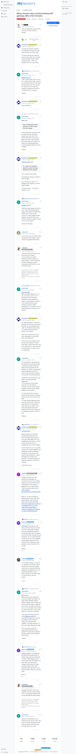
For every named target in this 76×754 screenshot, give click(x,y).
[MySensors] (7, 2)
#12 (40, 288)
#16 (40, 473)
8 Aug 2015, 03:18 (30, 593)
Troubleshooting (21, 19)
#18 (40, 558)
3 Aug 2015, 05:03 (30, 251)
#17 (40, 522)
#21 (40, 684)
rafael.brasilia (25, 73)
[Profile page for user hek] (18, 26)
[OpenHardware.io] (7, 5)
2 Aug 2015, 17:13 (30, 26)
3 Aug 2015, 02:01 (30, 159)
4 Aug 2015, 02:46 (30, 360)
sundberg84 (24, 247)
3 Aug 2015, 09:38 (30, 320)
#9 (40, 201)
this (28, 434)
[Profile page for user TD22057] (18, 474)
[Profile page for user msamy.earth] (18, 233)
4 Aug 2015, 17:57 (30, 523)
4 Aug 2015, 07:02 (30, 428)
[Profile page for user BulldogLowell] (18, 46)
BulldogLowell (25, 44)
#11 (40, 247)
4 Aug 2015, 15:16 (30, 475)
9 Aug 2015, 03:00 (30, 716)
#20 (40, 649)
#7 (40, 116)
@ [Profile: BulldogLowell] (26, 77)
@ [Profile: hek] (23, 120)
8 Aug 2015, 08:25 (30, 687)
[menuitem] (68, 2)
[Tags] (7, 14)
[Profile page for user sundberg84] (18, 249)
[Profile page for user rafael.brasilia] (18, 74)
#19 (40, 591)
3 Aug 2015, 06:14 (30, 290)
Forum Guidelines (34, 751)
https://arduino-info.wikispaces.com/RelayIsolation (31, 491)
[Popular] (7, 17)
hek (22, 24)
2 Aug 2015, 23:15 (30, 103)
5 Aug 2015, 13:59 (30, 560)
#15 (40, 427)
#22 (40, 714)
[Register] (68, 8)
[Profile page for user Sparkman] (18, 523)
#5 (40, 73)
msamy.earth (25, 232)
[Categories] (7, 8)
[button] (7, 749)
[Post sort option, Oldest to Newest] (53, 26)
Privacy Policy (44, 751)
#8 (40, 158)
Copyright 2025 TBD (23, 751)
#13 (40, 318)
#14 (40, 358)
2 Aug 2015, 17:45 (30, 46)
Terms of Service (54, 751)
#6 (40, 101)
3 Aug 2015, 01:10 (30, 118)
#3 (40, 24)
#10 (40, 232)
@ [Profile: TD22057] (25, 526)
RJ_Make (24, 558)
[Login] (68, 2)
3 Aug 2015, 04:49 (30, 233)
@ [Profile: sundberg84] (25, 292)
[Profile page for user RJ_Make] (18, 560)
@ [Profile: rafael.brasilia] (26, 162)
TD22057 (24, 473)
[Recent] (7, 11)
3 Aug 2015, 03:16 (30, 203)
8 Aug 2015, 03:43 (30, 651)
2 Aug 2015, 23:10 (30, 75)
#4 (40, 44)
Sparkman (24, 522)
